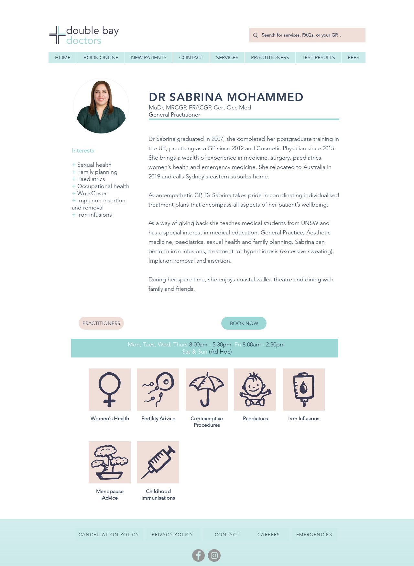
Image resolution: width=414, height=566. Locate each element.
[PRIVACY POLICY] (173, 534)
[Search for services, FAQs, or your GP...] (307, 35)
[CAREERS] (269, 534)
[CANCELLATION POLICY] (109, 534)
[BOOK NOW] (244, 323)
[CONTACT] (227, 534)
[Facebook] (198, 555)
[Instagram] (214, 555)
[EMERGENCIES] (314, 534)
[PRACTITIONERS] (101, 323)
